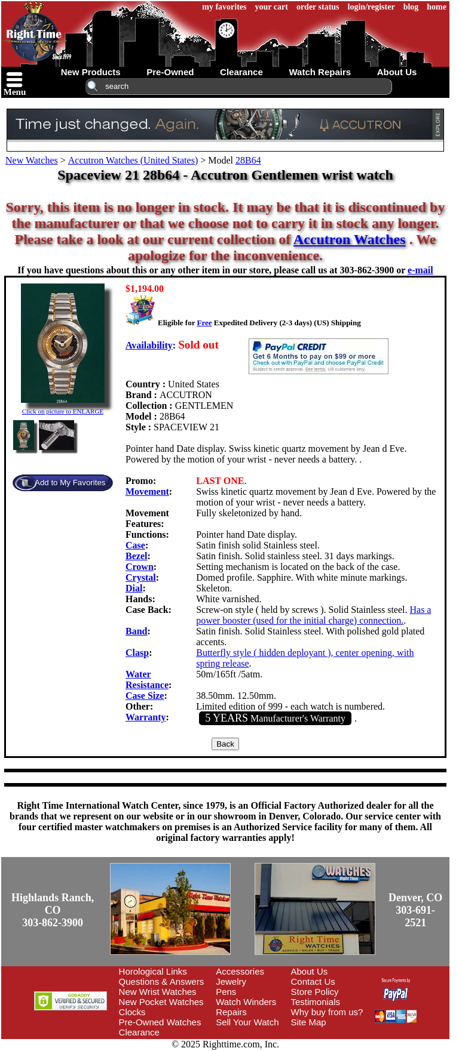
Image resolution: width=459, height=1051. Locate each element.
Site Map (308, 1022)
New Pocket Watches (161, 1002)
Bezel (136, 556)
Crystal (141, 577)
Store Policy (315, 992)
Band (136, 631)
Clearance (139, 1032)
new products (91, 72)
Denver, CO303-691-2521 (415, 910)
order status (317, 6)
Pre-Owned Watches (160, 1022)
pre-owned (170, 72)
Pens (226, 992)
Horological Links (153, 971)
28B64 (248, 160)
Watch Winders (246, 1002)
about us (397, 72)
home (436, 6)
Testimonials (316, 1002)
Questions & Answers (161, 981)
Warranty (146, 717)
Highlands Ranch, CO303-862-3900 (52, 910)
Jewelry (231, 981)
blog (411, 6)
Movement (147, 491)
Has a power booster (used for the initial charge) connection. (313, 615)
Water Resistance (147, 679)
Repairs (231, 1012)
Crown (140, 567)
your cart (271, 6)
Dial (134, 588)
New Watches (31, 160)
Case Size (145, 696)
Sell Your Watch (247, 1022)
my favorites (224, 6)
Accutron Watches (349, 239)
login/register (371, 6)
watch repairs (320, 72)
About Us (309, 971)
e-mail (420, 270)
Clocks (132, 1012)
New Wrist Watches (158, 992)
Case (135, 545)
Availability (149, 345)
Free (204, 322)
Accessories (240, 971)
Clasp (137, 653)
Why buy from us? (327, 1012)
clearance (241, 72)
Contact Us (313, 981)
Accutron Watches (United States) (133, 160)
